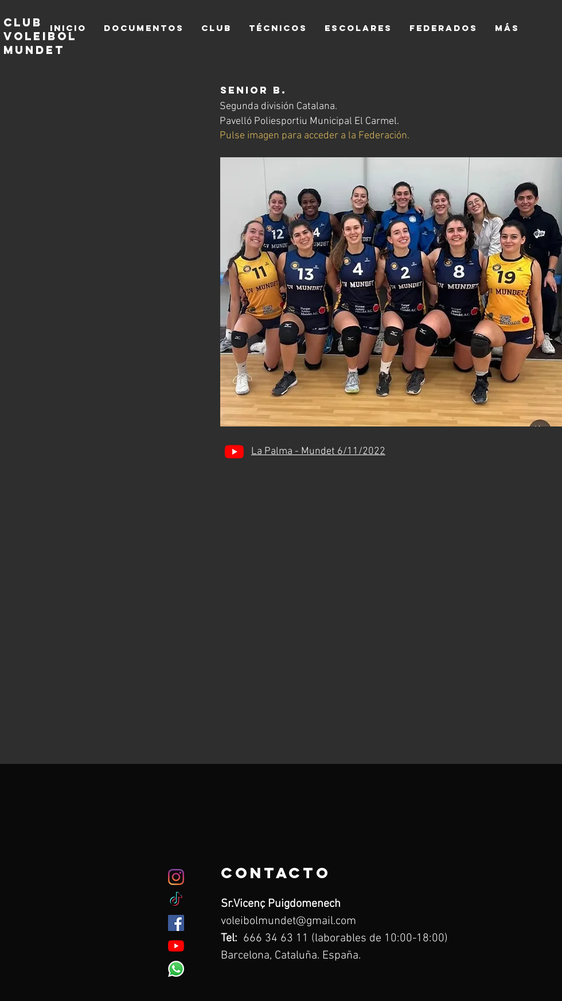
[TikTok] (176, 900)
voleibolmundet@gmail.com (288, 921)
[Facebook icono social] (176, 923)
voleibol (40, 36)
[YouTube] (234, 451)
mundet (36, 50)
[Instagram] (176, 877)
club (22, 22)
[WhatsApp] (176, 969)
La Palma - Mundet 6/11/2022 (318, 451)
